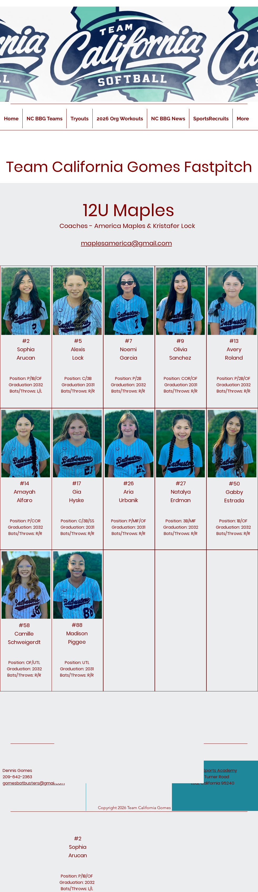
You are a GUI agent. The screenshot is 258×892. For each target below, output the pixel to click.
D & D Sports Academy (214, 770)
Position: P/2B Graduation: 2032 (128, 381)
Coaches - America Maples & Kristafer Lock (127, 225)
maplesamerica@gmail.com (126, 243)
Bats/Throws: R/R (128, 391)
